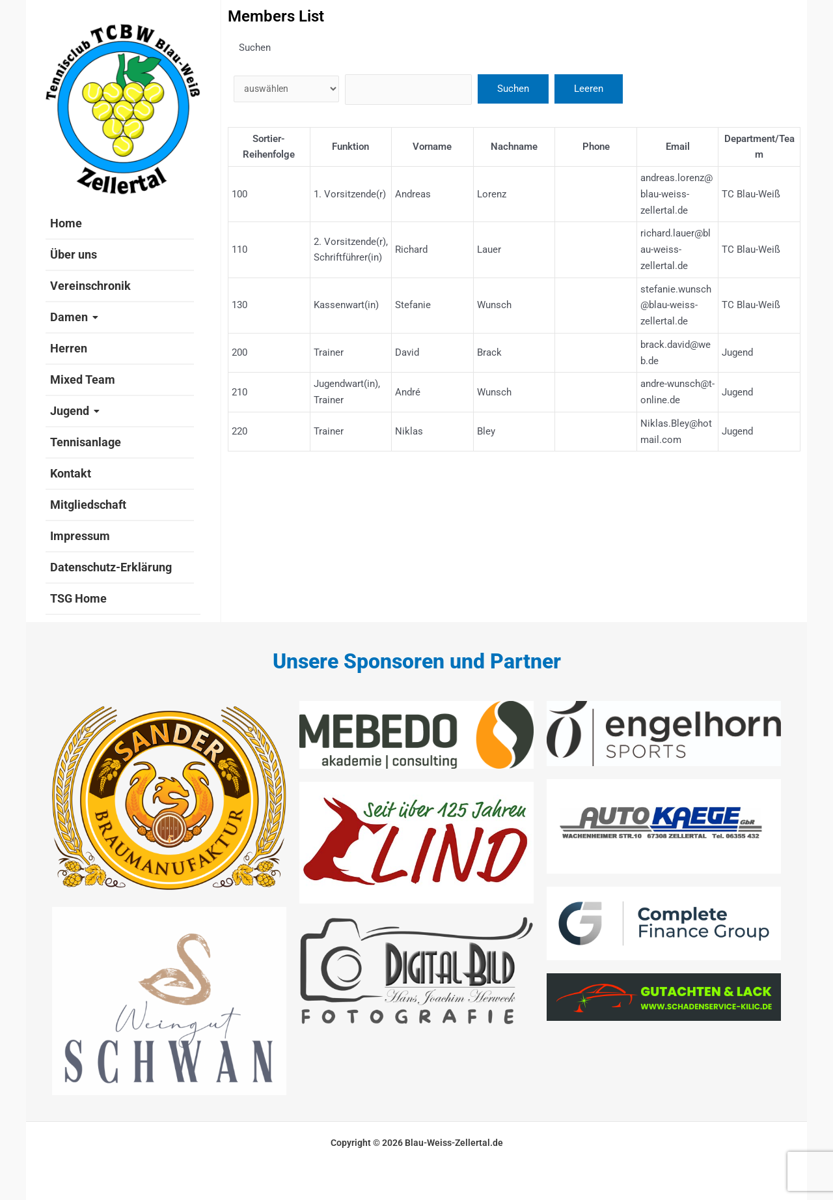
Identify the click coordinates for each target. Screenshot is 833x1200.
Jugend (75, 411)
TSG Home (78, 598)
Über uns (73, 254)
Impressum (80, 536)
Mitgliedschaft (88, 504)
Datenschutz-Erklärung (111, 567)
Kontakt (70, 473)
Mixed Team (82, 379)
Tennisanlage (85, 442)
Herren (68, 348)
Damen (74, 317)
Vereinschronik (90, 286)
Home (66, 223)
